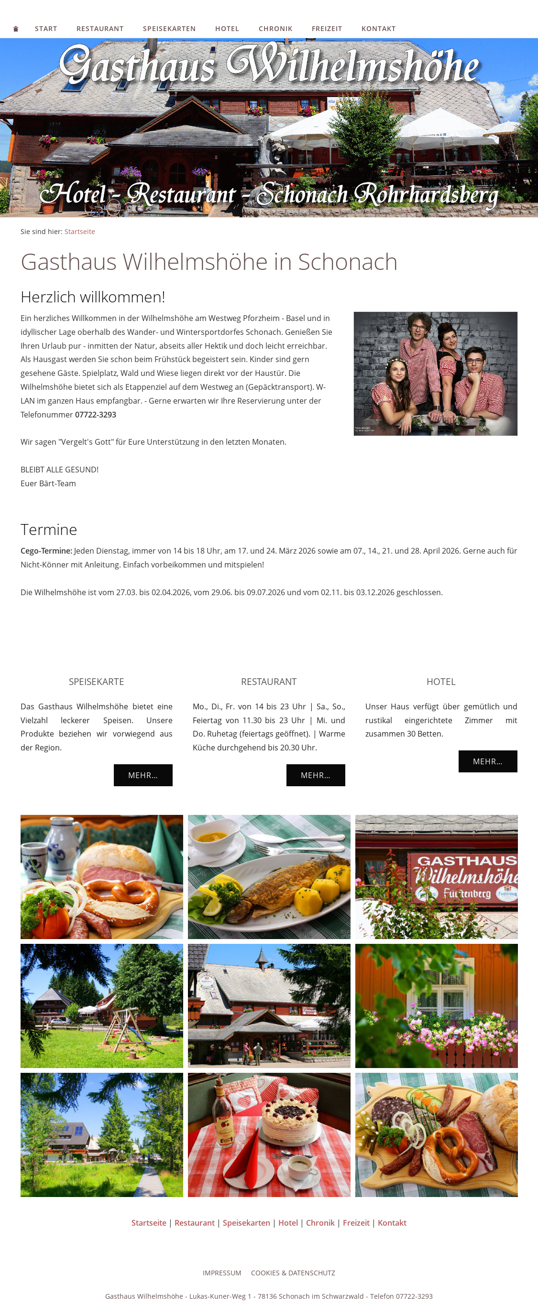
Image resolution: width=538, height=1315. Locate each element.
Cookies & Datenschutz (293, 1272)
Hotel (227, 28)
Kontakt (379, 28)
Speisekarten (169, 28)
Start (46, 28)
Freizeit (327, 28)
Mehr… (143, 775)
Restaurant (100, 28)
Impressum (222, 1272)
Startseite (80, 231)
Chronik (276, 28)
